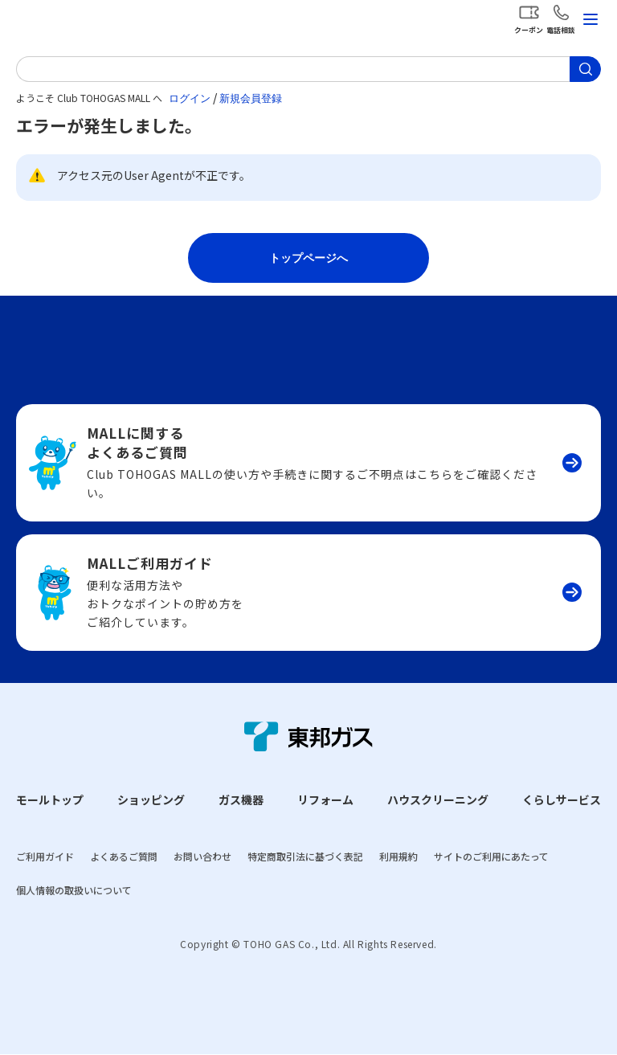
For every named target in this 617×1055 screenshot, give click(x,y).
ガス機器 (241, 799)
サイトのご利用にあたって (491, 856)
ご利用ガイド (45, 856)
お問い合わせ (202, 856)
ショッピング (151, 799)
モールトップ (50, 799)
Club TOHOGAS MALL (96, 23)
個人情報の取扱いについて (74, 890)
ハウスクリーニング (437, 799)
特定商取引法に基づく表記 (305, 856)
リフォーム (325, 799)
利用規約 (398, 856)
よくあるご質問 (123, 856)
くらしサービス (561, 799)
